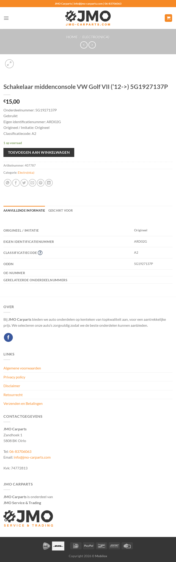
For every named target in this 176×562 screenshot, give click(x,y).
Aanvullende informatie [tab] (24, 210)
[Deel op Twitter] (24, 183)
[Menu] (6, 18)
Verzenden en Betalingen (23, 403)
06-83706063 (20, 451)
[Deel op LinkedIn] (49, 183)
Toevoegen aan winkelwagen (39, 152)
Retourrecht (13, 394)
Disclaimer (11, 385)
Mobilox (101, 556)
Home (72, 37)
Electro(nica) (96, 37)
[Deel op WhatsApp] (7, 183)
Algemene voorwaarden (22, 368)
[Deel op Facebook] (16, 183)
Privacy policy (14, 377)
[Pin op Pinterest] (40, 183)
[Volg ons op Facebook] (8, 337)
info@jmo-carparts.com (32, 457)
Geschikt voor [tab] (60, 210)
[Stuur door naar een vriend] (32, 183)
